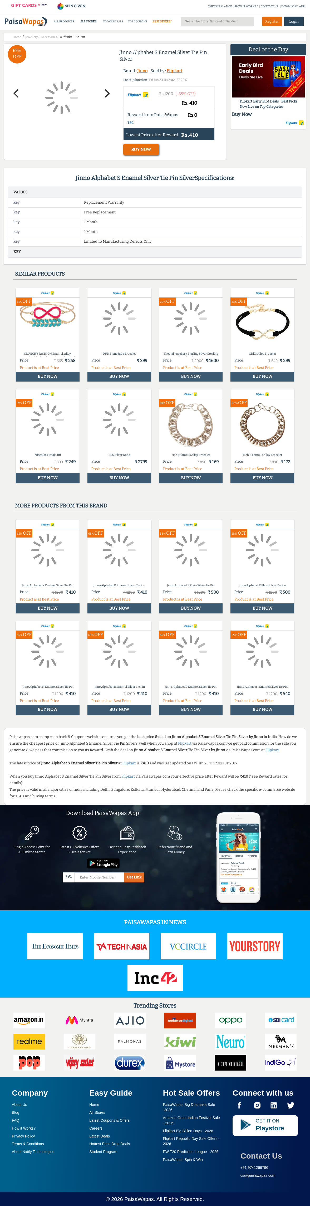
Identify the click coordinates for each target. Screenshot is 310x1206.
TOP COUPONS (137, 21)
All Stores (97, 1112)
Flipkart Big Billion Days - (188, 1131)
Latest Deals (99, 1136)
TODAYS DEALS (113, 21)
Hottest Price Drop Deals (109, 1144)
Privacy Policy (23, 1136)
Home (94, 1104)
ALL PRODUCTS (64, 21)
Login (294, 21)
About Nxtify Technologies (33, 1152)
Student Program (103, 1152)
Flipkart (175, 70)
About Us (19, 1104)
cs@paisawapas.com (257, 1175)
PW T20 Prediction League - (191, 1152)
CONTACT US (269, 6)
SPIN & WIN (71, 6)
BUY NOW (141, 149)
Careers (95, 1128)
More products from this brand (61, 505)
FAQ (15, 1120)
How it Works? (24, 1128)
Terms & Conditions (28, 1144)
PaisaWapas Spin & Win (183, 1160)
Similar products (40, 274)
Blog (15, 1112)
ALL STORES (88, 21)
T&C (130, 123)
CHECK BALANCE (220, 6)
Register (272, 21)
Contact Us (261, 1155)
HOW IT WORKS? (246, 6)
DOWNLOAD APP (293, 6)
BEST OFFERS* (162, 21)
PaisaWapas (139, 1199)
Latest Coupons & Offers (109, 1120)
